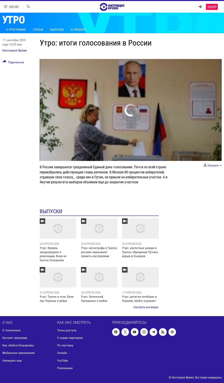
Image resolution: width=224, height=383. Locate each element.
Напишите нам (12, 360)
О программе (16, 29)
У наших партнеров (70, 338)
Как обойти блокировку (18, 345)
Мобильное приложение (18, 353)
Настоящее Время (14, 50)
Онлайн (62, 353)
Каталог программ (14, 338)
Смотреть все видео (146, 307)
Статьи (38, 29)
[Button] (13, 63)
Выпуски (57, 29)
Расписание (65, 368)
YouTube (62, 360)
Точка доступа (66, 330)
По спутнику (65, 345)
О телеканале (11, 330)
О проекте (78, 29)
